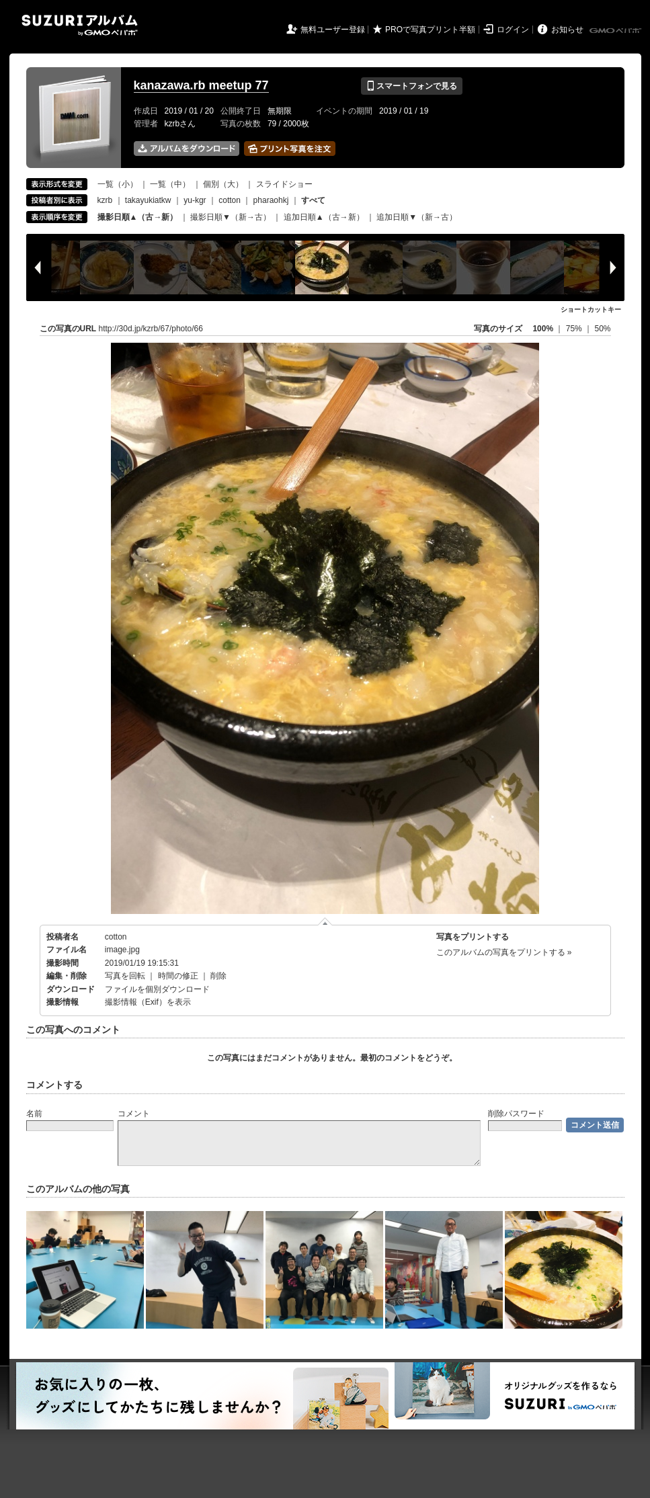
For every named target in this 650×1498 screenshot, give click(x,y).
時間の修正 (178, 976)
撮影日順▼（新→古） (230, 217)
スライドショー (284, 184)
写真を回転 (125, 976)
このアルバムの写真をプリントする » (504, 952)
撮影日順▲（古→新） (137, 217)
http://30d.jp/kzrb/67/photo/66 (151, 328)
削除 (218, 976)
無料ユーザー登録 (332, 29)
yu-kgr (195, 200)
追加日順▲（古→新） (324, 217)
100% (542, 328)
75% (575, 328)
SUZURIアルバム (79, 25)
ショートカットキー (591, 309)
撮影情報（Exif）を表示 (148, 1002)
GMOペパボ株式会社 (616, 31)
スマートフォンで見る (411, 86)
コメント (134, 1113)
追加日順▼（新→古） (416, 217)
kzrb (105, 200)
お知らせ (567, 29)
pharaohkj (271, 200)
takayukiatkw (148, 200)
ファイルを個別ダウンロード (157, 989)
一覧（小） (117, 184)
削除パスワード (516, 1113)
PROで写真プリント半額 (430, 29)
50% (602, 328)
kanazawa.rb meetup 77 (201, 85)
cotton (229, 200)
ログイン (513, 29)
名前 (34, 1113)
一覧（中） (170, 184)
